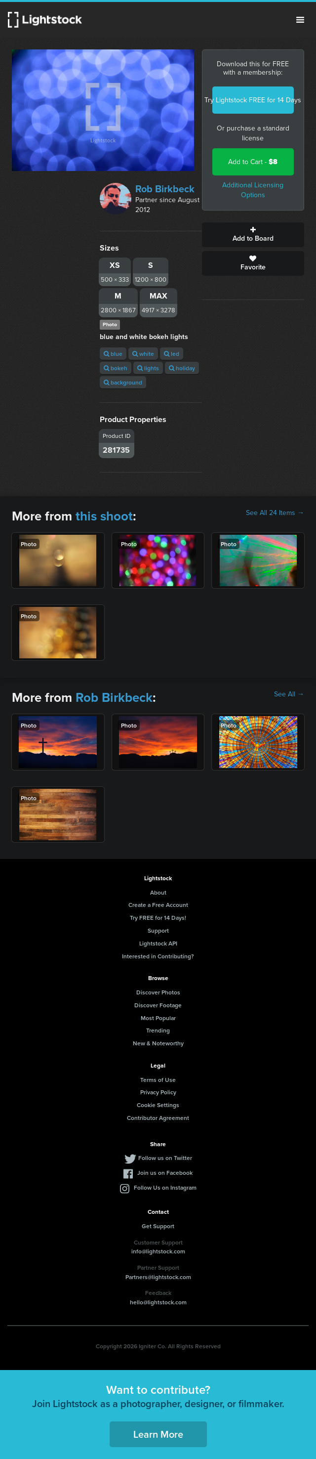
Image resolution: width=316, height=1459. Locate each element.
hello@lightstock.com (158, 1302)
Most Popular (158, 1018)
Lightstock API (158, 943)
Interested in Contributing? (158, 956)
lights (148, 368)
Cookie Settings (158, 1105)
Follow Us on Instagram (165, 1187)
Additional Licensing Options (252, 190)
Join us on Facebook (165, 1172)
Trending (158, 1030)
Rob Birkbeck (165, 188)
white (143, 353)
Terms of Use (158, 1079)
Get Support (158, 1226)
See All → (289, 694)
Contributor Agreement (158, 1118)
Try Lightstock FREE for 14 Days (253, 100)
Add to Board (253, 234)
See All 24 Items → (275, 513)
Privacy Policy (158, 1092)
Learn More (158, 1434)
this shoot (104, 516)
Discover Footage (158, 1005)
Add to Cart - (252, 162)
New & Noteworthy (158, 1043)
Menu (300, 20)
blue (113, 353)
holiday (182, 368)
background (123, 382)
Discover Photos (158, 992)
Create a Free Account (158, 905)
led (171, 353)
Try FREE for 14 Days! (158, 917)
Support (158, 930)
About (158, 892)
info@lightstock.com (158, 1251)
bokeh (115, 368)
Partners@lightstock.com (158, 1277)
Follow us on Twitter (165, 1158)
